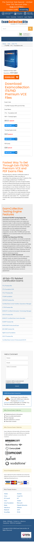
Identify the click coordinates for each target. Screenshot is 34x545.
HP (18, 498)
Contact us (16, 521)
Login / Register (28, 17)
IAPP (18, 509)
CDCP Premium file (7, 336)
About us (23, 521)
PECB (18, 512)
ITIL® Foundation (7, 296)
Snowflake (7, 512)
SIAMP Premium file (7, 322)
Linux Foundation (9, 503)
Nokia (5, 505)
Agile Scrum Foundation (8, 332)
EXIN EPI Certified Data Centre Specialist (13, 318)
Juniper (19, 500)
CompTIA (19, 496)
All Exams (9, 521)
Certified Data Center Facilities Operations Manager (16, 303)
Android (19, 493)
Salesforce (7, 507)
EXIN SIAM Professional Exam (10, 325)
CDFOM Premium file (8, 300)
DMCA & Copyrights (15, 523)
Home (8, 17)
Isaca (5, 500)
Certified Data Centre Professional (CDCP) (14, 340)
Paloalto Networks (22, 505)
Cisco (5, 496)
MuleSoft (6, 509)
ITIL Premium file (7, 285)
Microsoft (19, 503)
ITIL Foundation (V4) (8, 289)
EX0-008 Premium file (8, 329)
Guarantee (13, 17)
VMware (19, 507)
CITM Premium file (7, 307)
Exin (9, 43)
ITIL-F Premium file (7, 293)
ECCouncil (7, 498)
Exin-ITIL (14, 43)
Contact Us (20, 17)
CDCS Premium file (7, 314)
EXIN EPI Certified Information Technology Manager (16, 311)
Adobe (6, 493)
